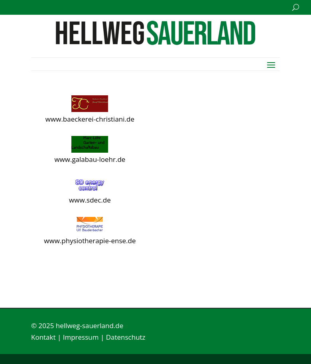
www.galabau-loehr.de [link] (89, 159)
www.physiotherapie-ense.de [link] (90, 240)
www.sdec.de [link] (90, 200)
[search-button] (295, 7)
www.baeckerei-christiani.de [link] (89, 119)
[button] (271, 64)
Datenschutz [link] (126, 337)
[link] (155, 42)
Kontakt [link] (43, 337)
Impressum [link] (81, 337)
